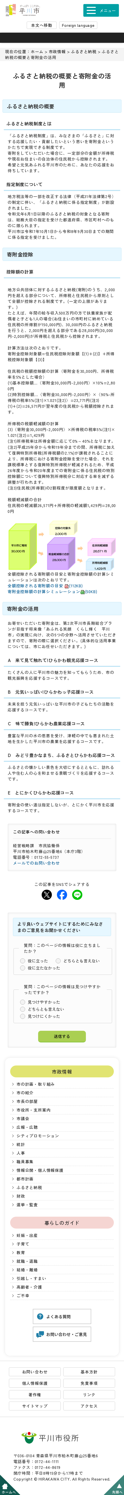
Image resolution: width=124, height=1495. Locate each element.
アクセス (89, 1406)
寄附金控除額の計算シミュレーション (52, 591)
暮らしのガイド (62, 1222)
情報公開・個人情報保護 (40, 1170)
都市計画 (25, 1179)
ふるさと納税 (84, 51)
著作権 (34, 1394)
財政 (21, 1196)
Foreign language (78, 25)
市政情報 (57, 51)
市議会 (23, 1118)
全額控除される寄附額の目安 (45, 586)
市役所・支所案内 (34, 1110)
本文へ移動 (41, 25)
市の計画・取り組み (36, 1084)
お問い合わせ (35, 1372)
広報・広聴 (27, 1127)
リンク (89, 1394)
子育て (23, 1244)
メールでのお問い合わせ (36, 863)
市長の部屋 (27, 1101)
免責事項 (89, 1383)
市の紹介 (25, 1093)
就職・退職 (27, 1261)
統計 (21, 1144)
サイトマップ (35, 1406)
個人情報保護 (35, 1383)
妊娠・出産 (27, 1235)
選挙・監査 (27, 1205)
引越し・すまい (31, 1278)
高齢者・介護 (29, 1287)
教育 (21, 1252)
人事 (21, 1153)
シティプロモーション (38, 1136)
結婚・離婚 (27, 1270)
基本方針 (89, 1372)
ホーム (37, 51)
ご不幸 (23, 1295)
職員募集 (25, 1161)
